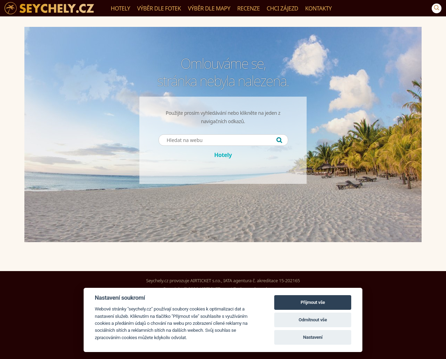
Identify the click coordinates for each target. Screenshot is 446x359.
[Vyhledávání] (436, 8)
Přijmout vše (313, 302)
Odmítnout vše (313, 319)
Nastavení (313, 337)
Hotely (223, 155)
